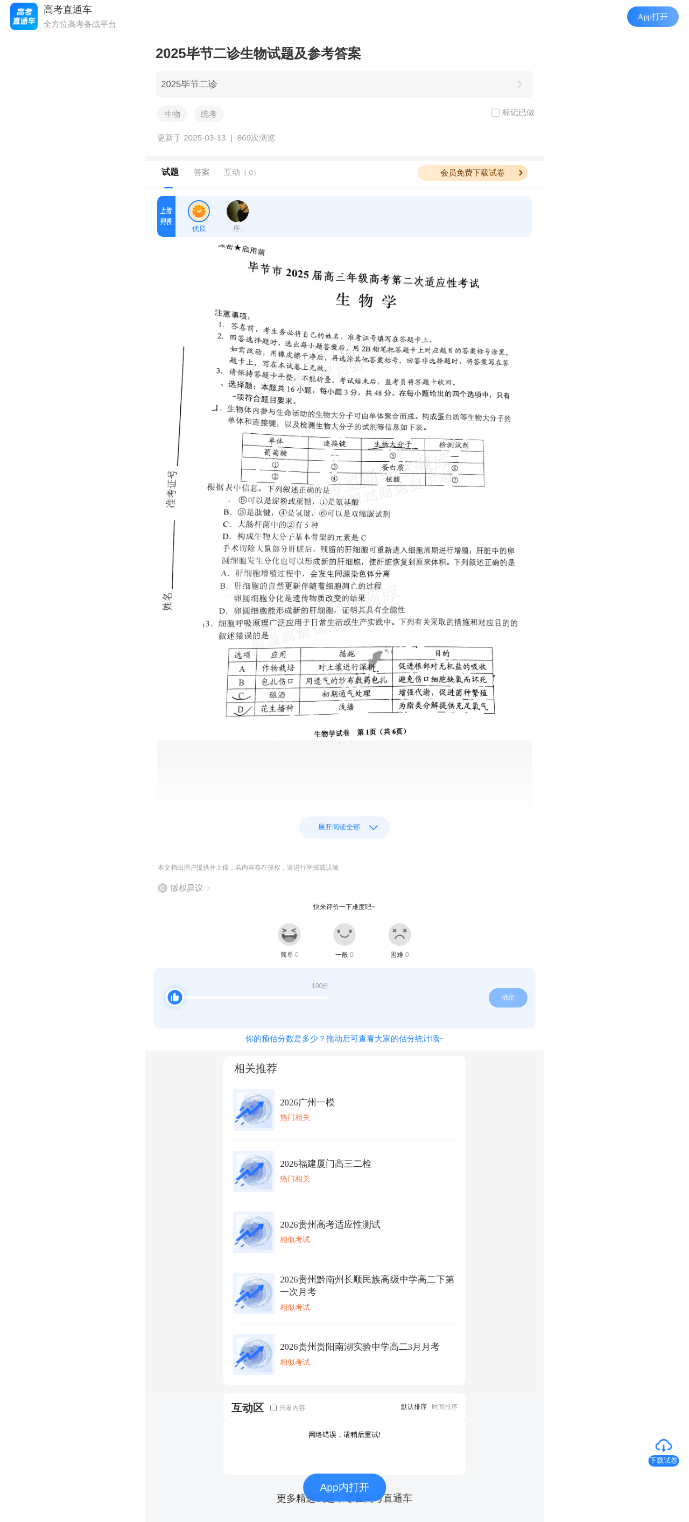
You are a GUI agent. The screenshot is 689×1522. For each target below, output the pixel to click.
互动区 (247, 1407)
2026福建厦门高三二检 (325, 1164)
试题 (170, 172)
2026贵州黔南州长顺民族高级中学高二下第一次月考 (367, 1285)
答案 (202, 172)
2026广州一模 (307, 1102)
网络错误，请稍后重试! (344, 1435)
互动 (242, 172)
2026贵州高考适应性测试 (330, 1225)
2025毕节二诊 (189, 84)
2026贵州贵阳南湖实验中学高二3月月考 (360, 1347)
